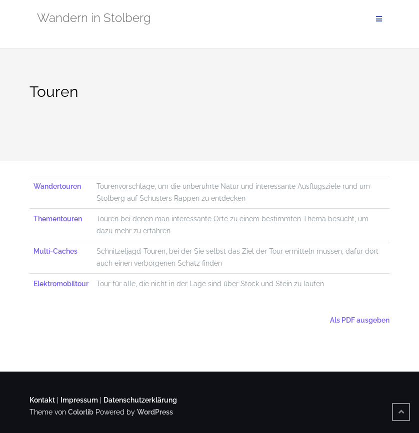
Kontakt (42, 400)
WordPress (155, 412)
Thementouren (58, 219)
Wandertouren (57, 186)
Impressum (79, 400)
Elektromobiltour (61, 284)
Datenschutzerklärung (140, 400)
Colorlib (81, 412)
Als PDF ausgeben (359, 320)
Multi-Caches (56, 251)
